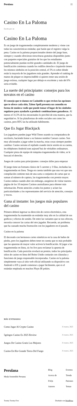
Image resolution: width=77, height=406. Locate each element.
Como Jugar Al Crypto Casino (19, 326)
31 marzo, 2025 (67, 327)
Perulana (8, 4)
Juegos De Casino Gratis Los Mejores (22, 342)
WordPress (69, 401)
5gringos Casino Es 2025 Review (20, 335)
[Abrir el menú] (71, 4)
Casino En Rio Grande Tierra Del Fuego (23, 351)
